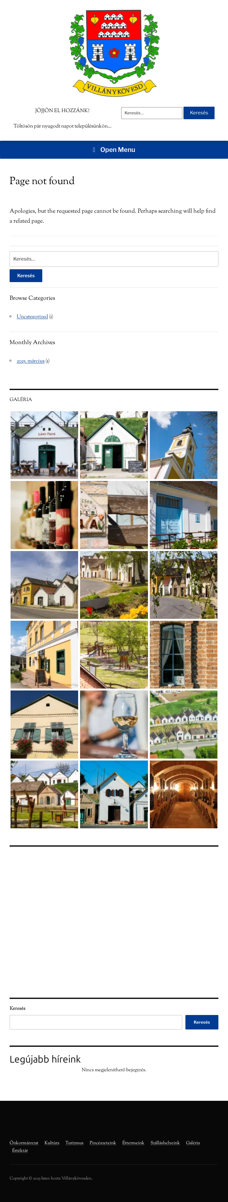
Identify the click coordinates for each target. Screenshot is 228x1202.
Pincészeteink (103, 1143)
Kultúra (52, 1143)
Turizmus (74, 1143)
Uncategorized (32, 317)
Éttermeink (133, 1143)
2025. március (31, 361)
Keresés (17, 1008)
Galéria (193, 1143)
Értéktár (20, 1151)
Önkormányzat (24, 1143)
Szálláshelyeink (165, 1143)
